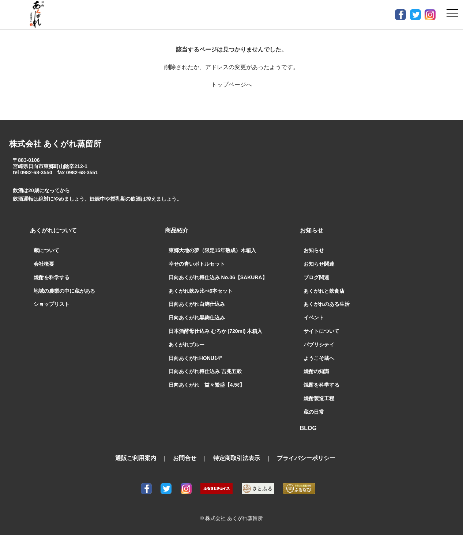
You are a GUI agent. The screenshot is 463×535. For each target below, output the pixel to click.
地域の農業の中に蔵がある (64, 291)
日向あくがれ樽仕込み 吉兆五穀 (205, 371)
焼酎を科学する (51, 277)
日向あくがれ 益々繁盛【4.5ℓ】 (207, 385)
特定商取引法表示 (236, 458)
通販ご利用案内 (135, 458)
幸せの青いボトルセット (197, 264)
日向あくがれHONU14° (195, 358)
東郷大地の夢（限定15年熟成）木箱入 (212, 250)
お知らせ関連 (319, 264)
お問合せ (184, 458)
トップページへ (231, 84)
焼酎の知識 (316, 371)
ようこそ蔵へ (319, 358)
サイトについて (321, 331)
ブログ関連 (316, 277)
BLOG (308, 428)
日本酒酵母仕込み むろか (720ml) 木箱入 (216, 331)
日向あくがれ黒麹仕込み (197, 317)
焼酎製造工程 (319, 398)
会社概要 (44, 264)
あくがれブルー (186, 345)
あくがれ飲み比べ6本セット (201, 291)
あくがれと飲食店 (324, 291)
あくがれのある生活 (327, 304)
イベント (314, 317)
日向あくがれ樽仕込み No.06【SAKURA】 (218, 277)
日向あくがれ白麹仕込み (197, 304)
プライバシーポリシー (306, 458)
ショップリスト (51, 304)
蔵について (46, 250)
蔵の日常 (314, 412)
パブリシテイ (319, 345)
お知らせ (314, 250)
